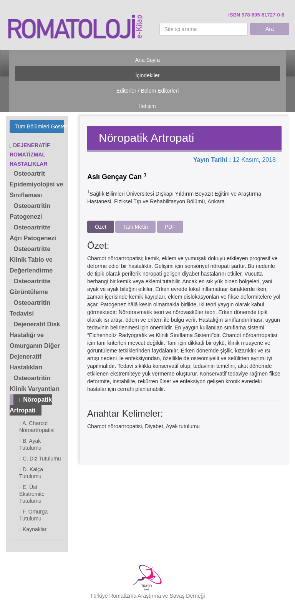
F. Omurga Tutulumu (33, 515)
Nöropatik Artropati (31, 405)
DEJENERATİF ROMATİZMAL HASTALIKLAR (30, 154)
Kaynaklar (32, 529)
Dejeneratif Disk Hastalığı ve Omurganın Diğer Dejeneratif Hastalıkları (35, 346)
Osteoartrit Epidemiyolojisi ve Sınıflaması (36, 184)
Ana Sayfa (147, 60)
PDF (170, 227)
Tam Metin (135, 227)
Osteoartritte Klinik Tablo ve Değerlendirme (31, 260)
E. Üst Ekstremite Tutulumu (32, 494)
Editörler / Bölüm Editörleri (147, 91)
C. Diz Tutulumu (40, 458)
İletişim (147, 106)
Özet (100, 227)
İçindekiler (147, 75)
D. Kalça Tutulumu (31, 472)
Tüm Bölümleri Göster (39, 126)
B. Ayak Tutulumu (30, 444)
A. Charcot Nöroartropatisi (37, 426)
